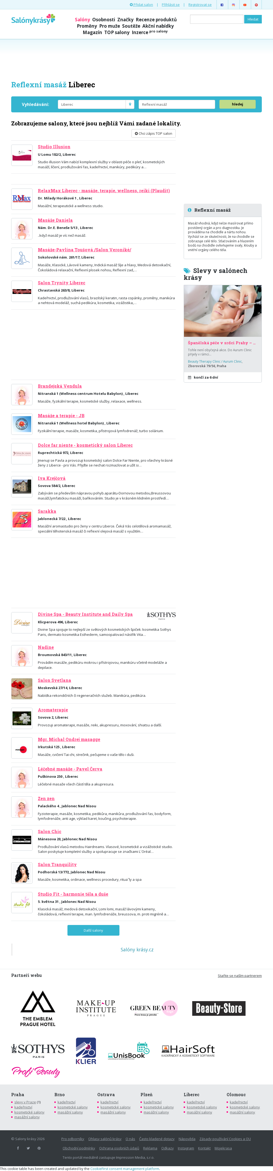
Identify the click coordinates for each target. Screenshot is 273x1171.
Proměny (87, 26)
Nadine (46, 647)
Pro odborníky (72, 1138)
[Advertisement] (136, 59)
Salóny (82, 20)
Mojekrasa (223, 1148)
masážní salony (27, 1117)
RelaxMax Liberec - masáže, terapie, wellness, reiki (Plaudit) (104, 190)
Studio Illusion (54, 146)
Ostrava (106, 1094)
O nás (130, 1138)
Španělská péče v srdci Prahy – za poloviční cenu (223, 343)
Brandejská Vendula (60, 386)
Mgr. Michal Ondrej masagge (69, 739)
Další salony (93, 930)
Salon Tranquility (57, 864)
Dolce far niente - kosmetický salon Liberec (85, 445)
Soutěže (131, 26)
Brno (59, 1094)
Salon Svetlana (54, 680)
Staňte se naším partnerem (240, 975)
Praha (17, 1094)
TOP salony (117, 32)
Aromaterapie (53, 710)
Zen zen (46, 798)
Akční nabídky (158, 26)
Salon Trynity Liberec (61, 282)
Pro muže (109, 26)
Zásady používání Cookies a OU (225, 1138)
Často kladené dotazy (157, 1138)
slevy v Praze (25, 1102)
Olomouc (236, 1094)
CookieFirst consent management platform (124, 1168)
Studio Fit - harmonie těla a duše (73, 894)
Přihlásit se (171, 4)
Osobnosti (103, 20)
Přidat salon (141, 4)
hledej (237, 104)
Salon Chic (49, 831)
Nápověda (187, 1138)
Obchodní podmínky (79, 1148)
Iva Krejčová (52, 478)
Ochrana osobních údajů (119, 1148)
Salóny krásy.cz (137, 949)
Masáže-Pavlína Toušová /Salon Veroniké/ (84, 249)
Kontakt (204, 1148)
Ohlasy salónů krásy (105, 1138)
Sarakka (47, 511)
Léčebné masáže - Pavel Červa (70, 769)
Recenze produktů (156, 20)
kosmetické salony (29, 1112)
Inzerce (150, 32)
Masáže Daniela (55, 220)
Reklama (150, 1148)
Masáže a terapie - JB (61, 415)
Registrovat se (200, 4)
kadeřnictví (23, 1107)
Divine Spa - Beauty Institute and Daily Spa (85, 614)
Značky (125, 20)
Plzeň (146, 1094)
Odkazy (167, 1148)
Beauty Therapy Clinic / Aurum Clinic (215, 361)
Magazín (92, 32)
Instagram (186, 1148)
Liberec (191, 1094)
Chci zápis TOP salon (153, 133)
